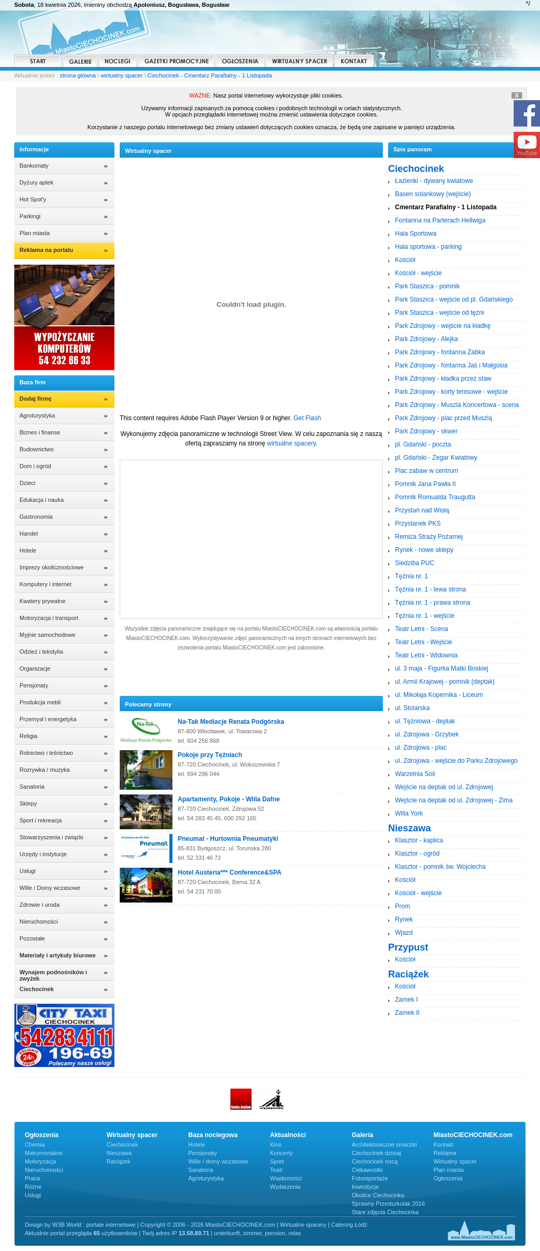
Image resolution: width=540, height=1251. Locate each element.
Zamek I (406, 999)
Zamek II (407, 1012)
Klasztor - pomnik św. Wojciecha (440, 866)
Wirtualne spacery (303, 1224)
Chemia (35, 1144)
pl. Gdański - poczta (423, 444)
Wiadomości (286, 1178)
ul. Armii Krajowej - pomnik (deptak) (445, 681)
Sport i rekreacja (41, 820)
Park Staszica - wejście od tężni (439, 312)
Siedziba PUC (415, 563)
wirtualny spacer (121, 75)
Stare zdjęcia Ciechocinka (385, 1212)
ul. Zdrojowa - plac (421, 747)
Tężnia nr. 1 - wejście (425, 615)
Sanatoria (32, 786)
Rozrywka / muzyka (45, 770)
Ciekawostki (367, 1170)
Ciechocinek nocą (375, 1161)
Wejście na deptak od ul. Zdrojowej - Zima (454, 800)
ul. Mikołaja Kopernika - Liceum (439, 695)
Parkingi (30, 216)
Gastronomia (36, 516)
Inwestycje (365, 1187)
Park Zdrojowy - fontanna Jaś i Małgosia (451, 365)
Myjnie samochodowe (47, 635)
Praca (32, 1178)
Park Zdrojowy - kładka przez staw (443, 378)
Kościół (405, 260)
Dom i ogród (35, 466)
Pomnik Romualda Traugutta (435, 497)
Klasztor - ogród (417, 853)
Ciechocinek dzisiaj (376, 1153)
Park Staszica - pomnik (427, 286)
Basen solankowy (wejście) (433, 194)
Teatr (276, 1170)
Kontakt (443, 1144)
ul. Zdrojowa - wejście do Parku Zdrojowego (456, 760)
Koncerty (281, 1153)
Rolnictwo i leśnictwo (46, 753)
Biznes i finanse (40, 432)
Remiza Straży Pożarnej (429, 536)
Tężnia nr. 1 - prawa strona (432, 602)
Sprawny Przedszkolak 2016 (388, 1203)
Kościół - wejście (418, 273)
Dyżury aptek (36, 182)
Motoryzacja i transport (49, 618)
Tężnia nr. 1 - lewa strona (430, 589)
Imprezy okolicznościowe (52, 567)
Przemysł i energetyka (48, 719)
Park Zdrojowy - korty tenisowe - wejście (451, 391)
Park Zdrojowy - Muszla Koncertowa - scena (457, 405)
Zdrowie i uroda (40, 904)
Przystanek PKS (418, 523)
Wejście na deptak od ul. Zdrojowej (444, 787)
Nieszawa (119, 1153)
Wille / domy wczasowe (218, 1161)
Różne (33, 1187)
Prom (402, 906)
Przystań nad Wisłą (422, 510)
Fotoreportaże (370, 1178)
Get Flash (307, 418)
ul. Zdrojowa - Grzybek (427, 734)
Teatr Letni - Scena (421, 629)
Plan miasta (35, 233)
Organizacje (35, 668)
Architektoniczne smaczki (384, 1144)
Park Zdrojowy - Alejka (426, 339)
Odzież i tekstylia (41, 651)
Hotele (28, 550)
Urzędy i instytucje (43, 854)
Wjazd (403, 932)
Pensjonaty (34, 685)
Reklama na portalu (46, 250)
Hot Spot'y (33, 199)
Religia (28, 736)
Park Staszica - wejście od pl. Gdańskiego (454, 299)
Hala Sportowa (416, 233)
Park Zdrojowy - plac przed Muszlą (443, 418)
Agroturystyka (37, 415)
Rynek (404, 919)
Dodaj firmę (36, 398)
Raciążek (118, 1161)
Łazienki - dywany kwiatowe (434, 181)
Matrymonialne (44, 1153)
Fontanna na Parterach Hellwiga (440, 220)
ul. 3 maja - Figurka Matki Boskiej (441, 668)
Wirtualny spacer (455, 1161)
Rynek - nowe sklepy (424, 550)
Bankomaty (34, 165)
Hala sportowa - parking (428, 246)
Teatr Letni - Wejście (423, 642)
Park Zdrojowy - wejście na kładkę (442, 325)
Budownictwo (37, 449)
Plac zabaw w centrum (426, 470)
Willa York (409, 813)
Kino (276, 1144)
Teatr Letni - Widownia (426, 655)
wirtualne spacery (291, 443)
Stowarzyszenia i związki (51, 837)
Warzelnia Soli (415, 774)
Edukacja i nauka (42, 500)
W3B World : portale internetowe (94, 1224)
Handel (29, 533)
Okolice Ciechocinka (378, 1195)
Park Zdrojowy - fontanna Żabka (440, 352)
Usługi (28, 871)
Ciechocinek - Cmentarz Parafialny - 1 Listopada (210, 75)
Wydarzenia (285, 1187)
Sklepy (28, 803)
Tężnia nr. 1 (411, 576)
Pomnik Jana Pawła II (425, 484)
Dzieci (27, 483)
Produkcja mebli (40, 702)
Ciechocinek (122, 1144)
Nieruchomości (39, 921)
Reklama (444, 1153)
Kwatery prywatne (42, 601)
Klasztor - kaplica (419, 840)
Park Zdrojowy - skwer (426, 431)
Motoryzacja (40, 1161)
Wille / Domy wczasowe (50, 888)
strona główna (78, 75)
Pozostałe (32, 938)
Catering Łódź (349, 1224)
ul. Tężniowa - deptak (425, 721)
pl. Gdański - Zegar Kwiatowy (436, 457)
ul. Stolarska (412, 708)
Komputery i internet (45, 584)
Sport (277, 1161)
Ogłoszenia (447, 1178)
